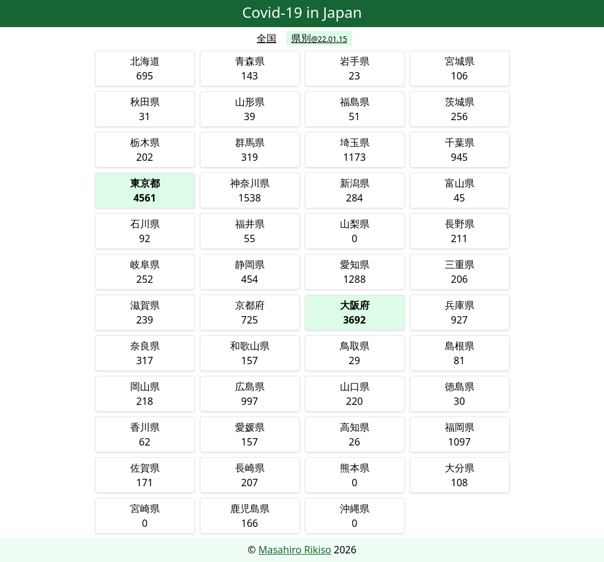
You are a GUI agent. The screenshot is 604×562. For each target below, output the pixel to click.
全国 (266, 38)
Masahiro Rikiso (295, 549)
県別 (319, 38)
